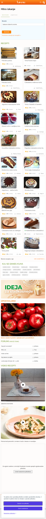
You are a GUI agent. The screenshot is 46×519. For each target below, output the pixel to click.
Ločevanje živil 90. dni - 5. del (10, 361)
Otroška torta (29, 190)
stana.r (19, 193)
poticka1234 (18, 66)
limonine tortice (34, 267)
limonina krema (33, 272)
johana (36, 346)
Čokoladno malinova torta (33, 82)
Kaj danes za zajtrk (6, 357)
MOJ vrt (3, 350)
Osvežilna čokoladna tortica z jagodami (15, 148)
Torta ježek (5, 251)
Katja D (42, 193)
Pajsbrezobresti (40, 234)
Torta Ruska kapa (30, 60)
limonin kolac (15, 267)
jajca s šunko (6, 275)
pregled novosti (14, 14)
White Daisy (40, 110)
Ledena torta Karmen (32, 126)
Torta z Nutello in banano (33, 104)
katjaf (19, 131)
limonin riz (25, 275)
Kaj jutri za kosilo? (6, 346)
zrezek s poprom (27, 269)
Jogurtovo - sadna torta (10, 190)
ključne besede (5, 14)
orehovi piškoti (16, 269)
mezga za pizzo (7, 269)
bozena (19, 234)
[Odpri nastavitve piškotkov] (10, 513)
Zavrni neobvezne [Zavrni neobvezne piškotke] (23, 508)
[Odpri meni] (2, 2)
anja (20, 254)
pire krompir (37, 269)
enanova (19, 213)
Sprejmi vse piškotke (23, 503)
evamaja (41, 131)
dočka (36, 361)
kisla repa (5, 272)
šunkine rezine (6, 267)
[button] (43, 2)
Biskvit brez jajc (7, 210)
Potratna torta (6, 82)
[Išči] (40, 2)
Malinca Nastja (17, 153)
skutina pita (24, 267)
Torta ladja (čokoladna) (32, 170)
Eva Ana (41, 254)
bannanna (41, 153)
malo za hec (5, 353)
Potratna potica (7, 60)
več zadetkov (39, 259)
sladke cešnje (23, 272)
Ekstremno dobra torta (9, 170)
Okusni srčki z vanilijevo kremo (12, 126)
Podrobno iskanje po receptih (11, 35)
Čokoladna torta (30, 210)
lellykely (19, 173)
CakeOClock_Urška (40, 65)
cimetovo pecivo (16, 275)
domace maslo (14, 272)
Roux (19, 109)
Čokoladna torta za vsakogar (11, 230)
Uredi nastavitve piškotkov (23, 471)
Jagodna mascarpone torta (11, 104)
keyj (43, 213)
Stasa (42, 173)
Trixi (35, 350)
